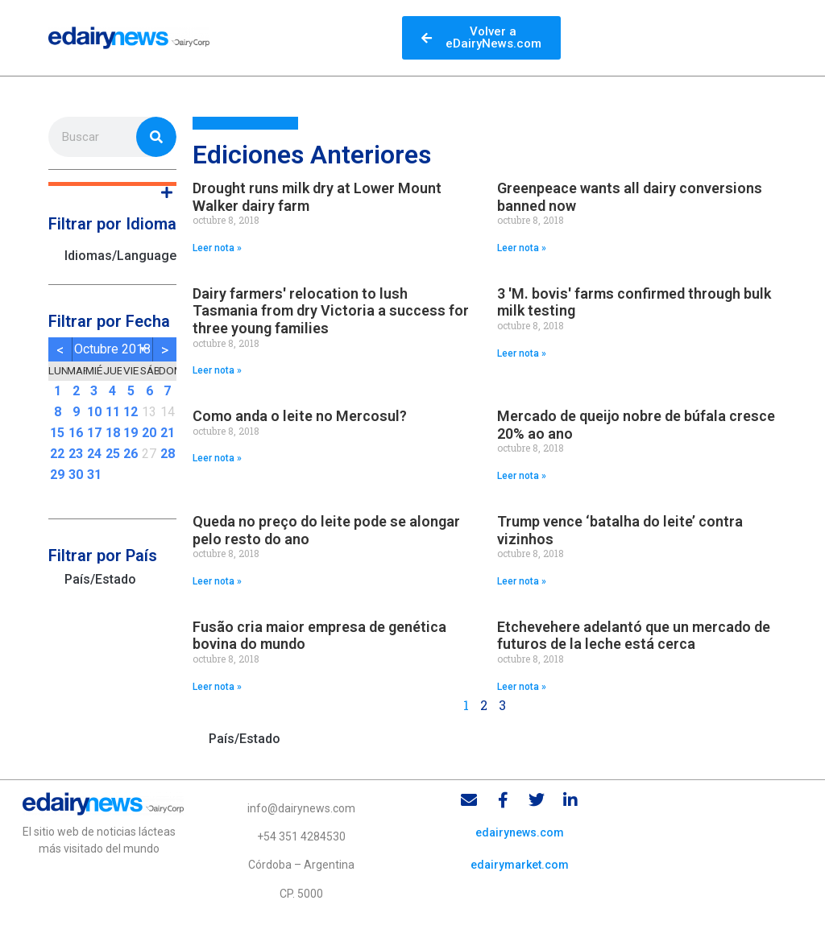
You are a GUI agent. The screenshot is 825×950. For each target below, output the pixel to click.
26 (130, 453)
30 (75, 474)
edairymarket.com (520, 864)
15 (57, 432)
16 (75, 432)
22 (57, 453)
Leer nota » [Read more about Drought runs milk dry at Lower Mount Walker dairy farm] (217, 248)
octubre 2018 (112, 349)
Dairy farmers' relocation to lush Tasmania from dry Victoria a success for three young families (331, 311)
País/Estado (100, 579)
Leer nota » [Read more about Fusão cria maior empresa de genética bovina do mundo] (217, 686)
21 (167, 432)
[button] (112, 184)
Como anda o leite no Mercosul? (300, 415)
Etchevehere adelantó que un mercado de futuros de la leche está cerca (633, 635)
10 (94, 411)
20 (149, 432)
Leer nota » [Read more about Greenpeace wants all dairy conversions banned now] (521, 248)
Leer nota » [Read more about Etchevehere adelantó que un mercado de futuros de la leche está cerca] (521, 686)
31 (94, 474)
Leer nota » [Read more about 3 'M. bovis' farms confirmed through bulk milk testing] (521, 353)
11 (113, 411)
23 (75, 453)
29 (57, 474)
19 (130, 432)
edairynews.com (519, 832)
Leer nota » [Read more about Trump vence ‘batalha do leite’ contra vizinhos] (521, 581)
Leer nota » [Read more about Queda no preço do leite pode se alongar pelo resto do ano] (217, 581)
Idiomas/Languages (120, 255)
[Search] (156, 137)
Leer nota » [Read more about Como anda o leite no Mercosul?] (217, 458)
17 (94, 432)
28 (167, 453)
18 (113, 432)
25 (113, 453)
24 (94, 453)
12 (130, 411)
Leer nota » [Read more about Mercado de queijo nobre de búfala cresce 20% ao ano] (521, 475)
